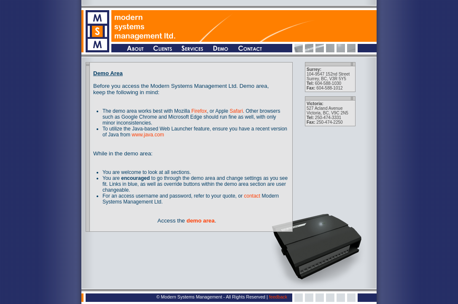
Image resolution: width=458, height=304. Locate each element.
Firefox (199, 111)
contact (252, 196)
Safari (235, 111)
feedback (278, 296)
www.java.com (148, 135)
